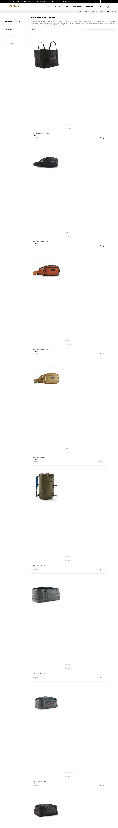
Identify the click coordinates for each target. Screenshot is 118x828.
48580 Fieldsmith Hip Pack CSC (41, 118)
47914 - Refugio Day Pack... (69, 492)
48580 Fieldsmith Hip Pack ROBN (99, 71)
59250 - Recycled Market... (98, 445)
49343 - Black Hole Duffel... (40, 165)
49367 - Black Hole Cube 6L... (69, 305)
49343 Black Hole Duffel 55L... (98, 211)
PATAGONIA (15, 43)
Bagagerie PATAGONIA (12, 21)
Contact (72, 806)
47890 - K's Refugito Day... (39, 258)
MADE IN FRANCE (54, 815)
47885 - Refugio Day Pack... (40, 726)
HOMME (52, 803)
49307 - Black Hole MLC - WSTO (70, 679)
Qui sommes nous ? (36, 809)
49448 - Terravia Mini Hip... (98, 492)
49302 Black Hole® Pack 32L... (98, 726)
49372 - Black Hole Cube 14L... (40, 352)
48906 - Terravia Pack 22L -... (98, 586)
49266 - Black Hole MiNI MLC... (99, 258)
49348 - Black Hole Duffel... (98, 165)
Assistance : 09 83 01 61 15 (76, 803)
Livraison (33, 803)
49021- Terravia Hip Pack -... (40, 492)
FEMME (52, 806)
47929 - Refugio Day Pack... (69, 726)
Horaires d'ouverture (75, 812)
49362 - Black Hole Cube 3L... (40, 305)
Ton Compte (73, 809)
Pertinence (101, 29)
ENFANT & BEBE (54, 809)
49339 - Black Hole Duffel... (69, 211)
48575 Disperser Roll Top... (69, 118)
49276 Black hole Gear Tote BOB (41, 71)
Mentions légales (35, 806)
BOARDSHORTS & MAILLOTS (57, 812)
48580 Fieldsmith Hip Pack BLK (70, 71)
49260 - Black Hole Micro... (40, 773)
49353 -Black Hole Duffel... (98, 118)
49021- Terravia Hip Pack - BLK (70, 258)
